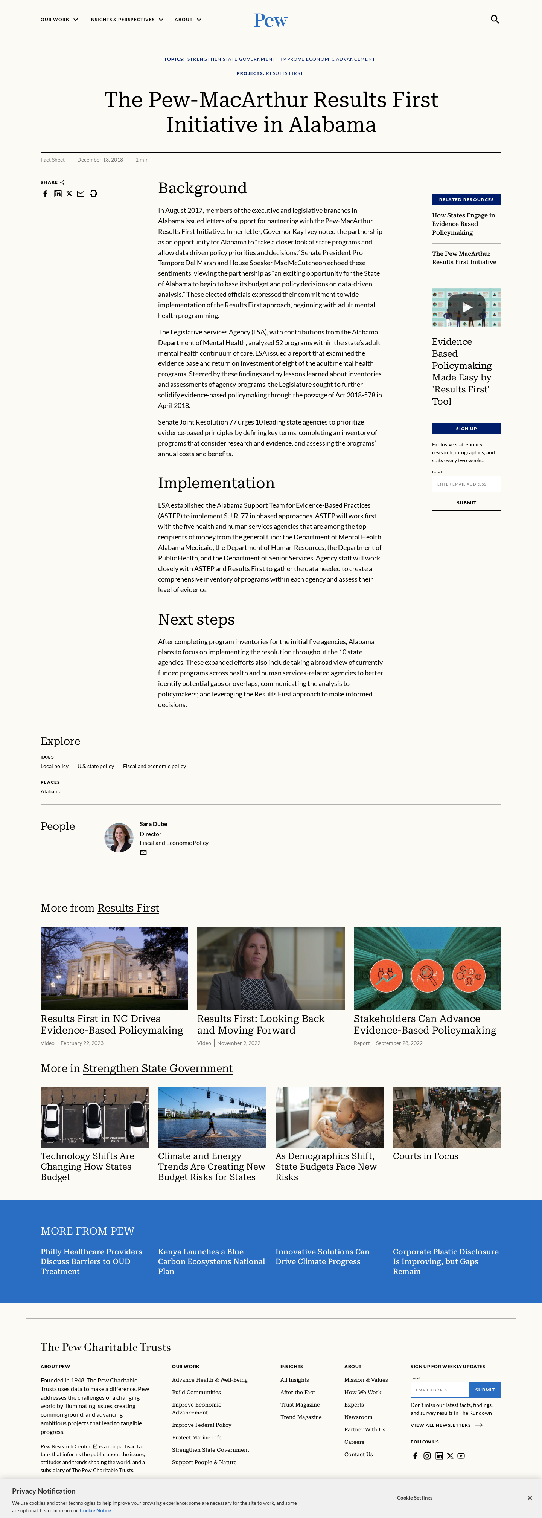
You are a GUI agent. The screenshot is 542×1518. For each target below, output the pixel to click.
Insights (291, 1366)
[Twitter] (450, 1455)
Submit (467, 502)
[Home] (106, 1347)
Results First (128, 907)
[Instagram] (427, 1455)
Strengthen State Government (158, 1068)
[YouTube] (461, 1455)
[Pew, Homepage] (271, 19)
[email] (143, 852)
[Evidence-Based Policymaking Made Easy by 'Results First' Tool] (467, 307)
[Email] (466, 484)
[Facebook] (415, 1455)
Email (437, 472)
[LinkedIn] (439, 1455)
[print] (93, 193)
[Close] (530, 1502)
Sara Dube (153, 823)
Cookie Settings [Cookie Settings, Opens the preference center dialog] (414, 1503)
